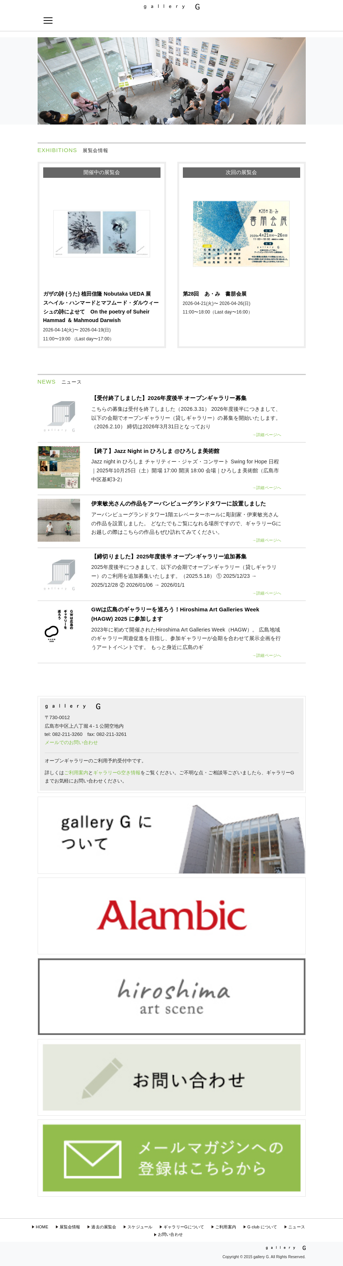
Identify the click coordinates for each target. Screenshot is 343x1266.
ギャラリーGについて (183, 1227)
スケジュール (139, 1227)
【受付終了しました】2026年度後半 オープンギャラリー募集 (169, 398)
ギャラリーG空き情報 (116, 772)
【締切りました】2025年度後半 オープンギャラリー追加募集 (169, 556)
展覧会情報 (70, 1227)
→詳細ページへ (266, 434)
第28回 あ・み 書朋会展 (215, 294)
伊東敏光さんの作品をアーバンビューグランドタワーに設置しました (178, 503)
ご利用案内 (76, 772)
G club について (262, 1227)
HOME (42, 1227)
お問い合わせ (170, 1234)
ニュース (296, 1227)
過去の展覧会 (103, 1227)
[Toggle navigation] (48, 20)
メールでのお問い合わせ (71, 742)
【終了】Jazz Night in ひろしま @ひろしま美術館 (155, 451)
